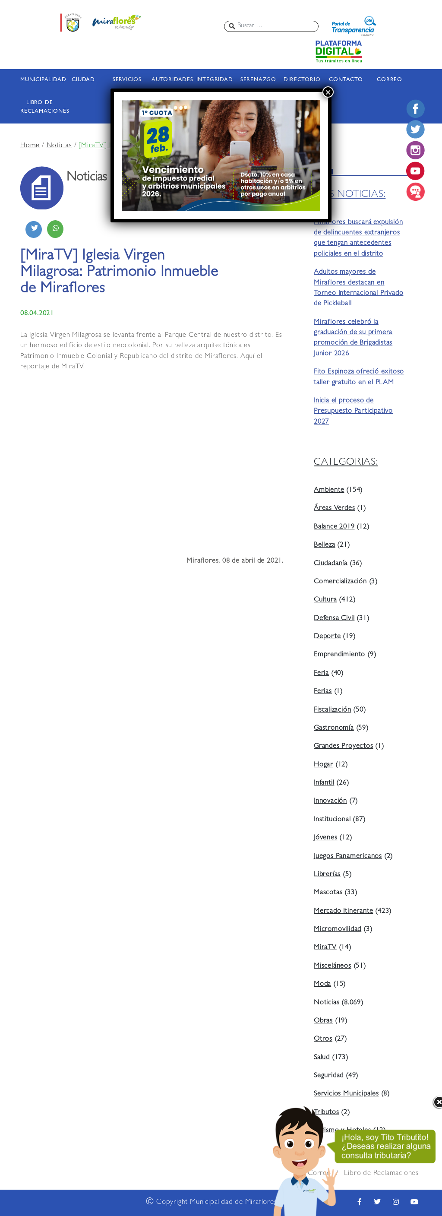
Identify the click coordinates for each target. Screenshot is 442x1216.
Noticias (59, 145)
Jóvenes (326, 838)
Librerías (327, 874)
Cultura (325, 600)
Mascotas (328, 893)
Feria (321, 673)
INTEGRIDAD (214, 80)
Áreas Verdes (334, 508)
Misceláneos (332, 966)
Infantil (324, 783)
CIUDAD (83, 80)
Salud (322, 1057)
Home (30, 145)
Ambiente (329, 490)
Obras (323, 1021)
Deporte (327, 636)
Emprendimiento (339, 655)
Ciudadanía (330, 563)
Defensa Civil (334, 618)
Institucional (332, 820)
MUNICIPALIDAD (39, 80)
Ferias (323, 691)
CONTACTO (346, 80)
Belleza (324, 545)
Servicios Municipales (346, 1094)
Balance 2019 (334, 527)
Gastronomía (334, 728)
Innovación (330, 801)
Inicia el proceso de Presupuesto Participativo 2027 (353, 412)
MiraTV (325, 947)
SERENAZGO (258, 80)
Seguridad (329, 1076)
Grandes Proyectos (343, 746)
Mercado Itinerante (343, 911)
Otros (323, 1039)
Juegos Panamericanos (348, 856)
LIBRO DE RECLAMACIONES (39, 107)
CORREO (389, 80)
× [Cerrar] (328, 92)
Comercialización (340, 582)
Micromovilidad (337, 929)
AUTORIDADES (171, 80)
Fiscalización (332, 710)
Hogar (323, 765)
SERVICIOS (127, 80)
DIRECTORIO (302, 80)
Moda (322, 984)
